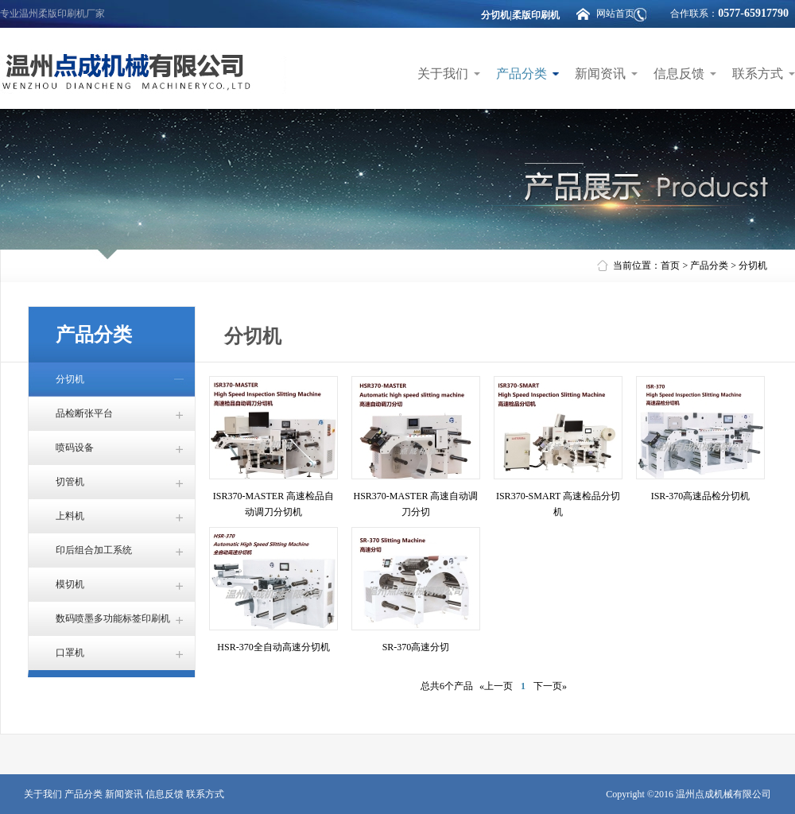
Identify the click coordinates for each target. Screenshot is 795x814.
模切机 (70, 584)
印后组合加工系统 (94, 550)
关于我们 (442, 73)
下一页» (550, 686)
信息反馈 (678, 73)
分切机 (753, 265)
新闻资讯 (600, 73)
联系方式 (757, 73)
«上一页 (496, 686)
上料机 (70, 515)
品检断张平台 (84, 413)
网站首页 (615, 13)
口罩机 (70, 652)
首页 (670, 265)
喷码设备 (75, 447)
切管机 (70, 481)
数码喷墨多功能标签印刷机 (113, 618)
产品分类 (521, 73)
